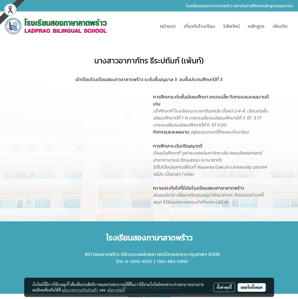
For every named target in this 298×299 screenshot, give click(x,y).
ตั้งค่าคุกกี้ (224, 287)
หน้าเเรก (168, 26)
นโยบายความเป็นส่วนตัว (80, 290)
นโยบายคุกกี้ (116, 290)
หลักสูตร (256, 26)
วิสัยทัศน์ (231, 26)
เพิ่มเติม (280, 26)
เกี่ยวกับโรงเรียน (199, 26)
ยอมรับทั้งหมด (252, 287)
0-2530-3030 (138, 261)
